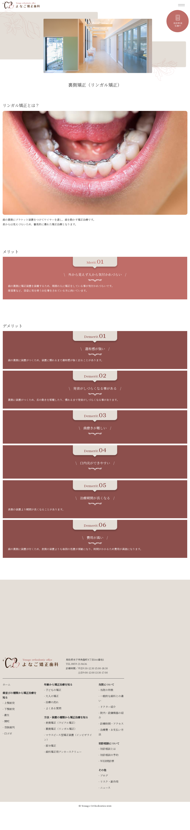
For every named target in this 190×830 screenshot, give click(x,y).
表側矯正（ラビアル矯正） (61, 722)
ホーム (6, 684)
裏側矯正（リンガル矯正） (61, 729)
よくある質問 (53, 708)
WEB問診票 (107, 761)
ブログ (104, 775)
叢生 (6, 715)
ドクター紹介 (108, 707)
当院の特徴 (106, 690)
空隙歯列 (9, 727)
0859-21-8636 (79, 664)
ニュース (105, 787)
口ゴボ (8, 733)
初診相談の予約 (109, 755)
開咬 (6, 721)
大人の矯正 (52, 696)
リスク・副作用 (109, 781)
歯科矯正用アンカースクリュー (64, 752)
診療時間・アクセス (112, 723)
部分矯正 (51, 745)
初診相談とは (108, 749)
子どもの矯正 (53, 690)
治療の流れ (52, 702)
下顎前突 (9, 709)
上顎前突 (9, 703)
